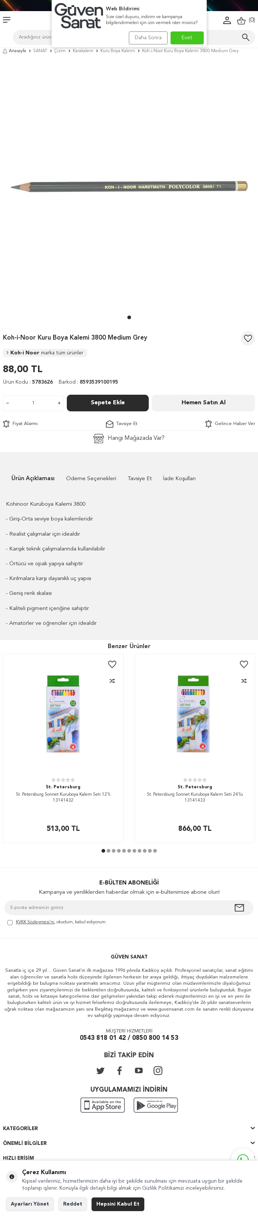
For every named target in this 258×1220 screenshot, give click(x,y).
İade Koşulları (179, 479)
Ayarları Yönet (30, 1204)
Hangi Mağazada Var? (129, 438)
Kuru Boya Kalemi (117, 51)
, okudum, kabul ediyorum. (57, 923)
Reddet (72, 1204)
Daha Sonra (148, 37)
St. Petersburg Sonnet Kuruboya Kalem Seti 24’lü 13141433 (195, 797)
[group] (129, 186)
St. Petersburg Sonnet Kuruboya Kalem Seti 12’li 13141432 (63, 797)
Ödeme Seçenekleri (91, 479)
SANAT (40, 51)
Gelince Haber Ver (230, 424)
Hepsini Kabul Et (118, 1204)
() (246, 20)
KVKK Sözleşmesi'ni (35, 922)
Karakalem (83, 51)
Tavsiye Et (121, 424)
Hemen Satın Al (204, 403)
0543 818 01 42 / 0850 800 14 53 (129, 1038)
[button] (129, 317)
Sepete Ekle (108, 403)
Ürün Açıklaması (33, 479)
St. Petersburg (63, 787)
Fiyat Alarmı (20, 424)
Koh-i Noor (45, 352)
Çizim (60, 51)
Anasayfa (14, 51)
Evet (187, 37)
